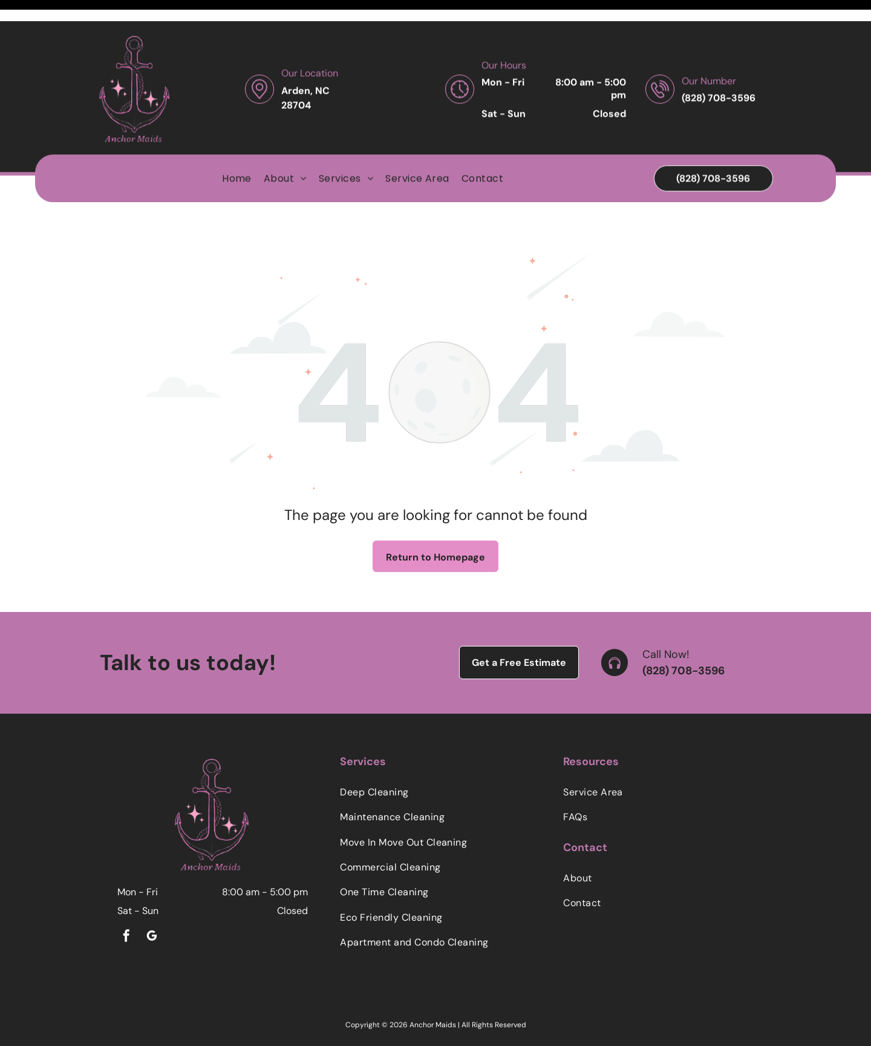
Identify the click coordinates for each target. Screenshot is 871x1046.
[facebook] (126, 907)
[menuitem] (237, 157)
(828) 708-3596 (683, 640)
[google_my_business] (152, 907)
